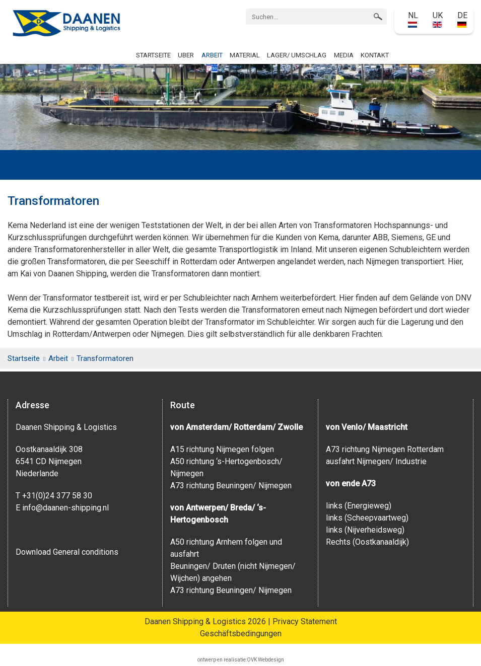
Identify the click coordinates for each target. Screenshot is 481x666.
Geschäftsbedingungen (241, 633)
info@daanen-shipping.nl (65, 507)
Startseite (153, 55)
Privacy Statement (304, 621)
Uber (186, 55)
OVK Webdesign (265, 659)
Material (245, 55)
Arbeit (212, 55)
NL (413, 19)
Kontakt (375, 55)
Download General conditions (67, 552)
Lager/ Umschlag (296, 55)
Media (344, 55)
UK (438, 19)
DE (462, 19)
